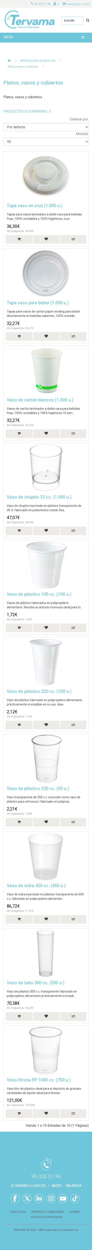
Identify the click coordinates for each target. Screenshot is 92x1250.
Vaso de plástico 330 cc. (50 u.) (38, 788)
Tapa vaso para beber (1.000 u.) (38, 302)
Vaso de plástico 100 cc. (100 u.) (39, 594)
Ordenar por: (79, 119)
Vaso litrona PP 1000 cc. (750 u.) (39, 1080)
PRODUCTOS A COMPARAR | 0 (27, 111)
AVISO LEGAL (18, 1211)
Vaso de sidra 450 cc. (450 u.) (36, 885)
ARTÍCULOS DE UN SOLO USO (38, 60)
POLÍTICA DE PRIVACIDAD (47, 1217)
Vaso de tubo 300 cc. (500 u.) (36, 982)
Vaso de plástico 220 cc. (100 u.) (39, 691)
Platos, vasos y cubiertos (23, 66)
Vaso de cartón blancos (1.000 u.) (40, 400)
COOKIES (74, 1211)
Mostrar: (82, 134)
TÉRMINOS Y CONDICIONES (47, 1211)
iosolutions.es (70, 1229)
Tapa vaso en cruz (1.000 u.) (35, 205)
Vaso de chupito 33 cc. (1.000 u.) (39, 497)
